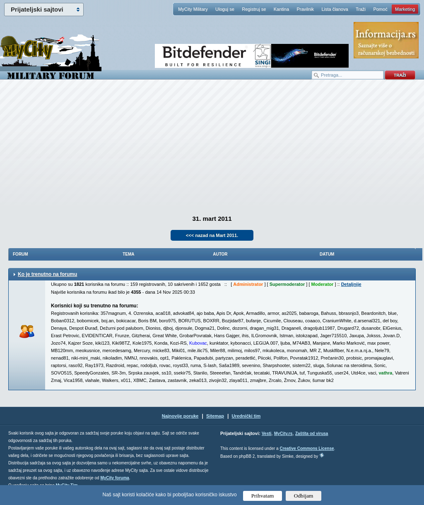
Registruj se (254, 9)
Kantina (281, 9)
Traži (361, 9)
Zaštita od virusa (311, 433)
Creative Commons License (306, 448)
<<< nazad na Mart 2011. (212, 235)
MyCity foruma (114, 478)
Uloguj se (224, 9)
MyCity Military (193, 9)
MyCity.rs (283, 433)
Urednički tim (246, 415)
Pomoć (380, 9)
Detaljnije (351, 284)
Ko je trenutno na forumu (47, 274)
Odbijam (303, 496)
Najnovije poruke (180, 415)
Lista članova (334, 9)
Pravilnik (305, 9)
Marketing (405, 9)
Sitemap (215, 415)
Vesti (266, 433)
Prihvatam (262, 496)
